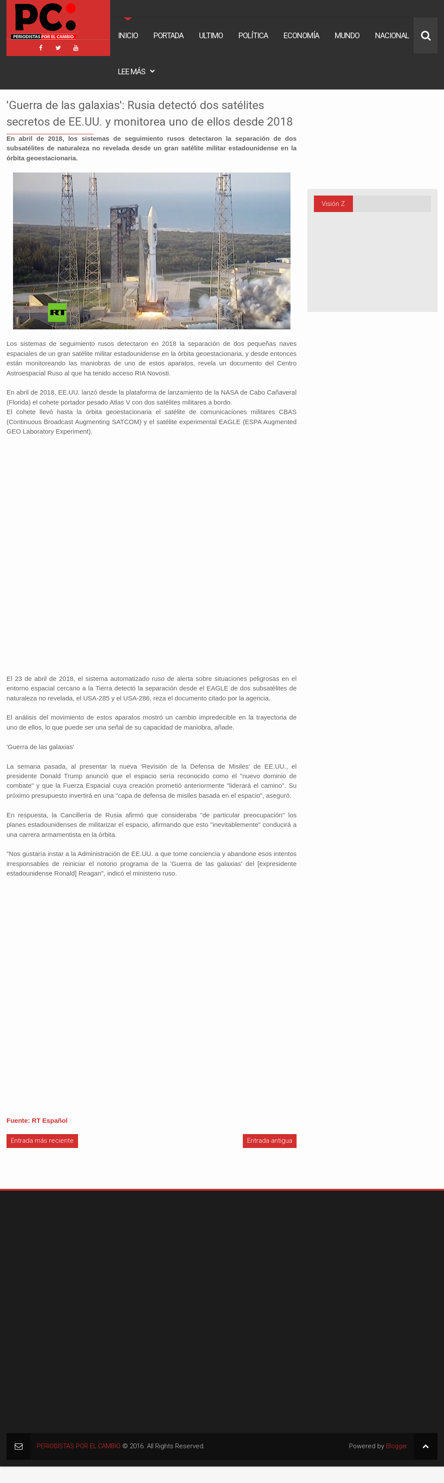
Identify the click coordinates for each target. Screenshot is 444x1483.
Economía (301, 35)
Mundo (347, 35)
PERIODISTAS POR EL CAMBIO (80, 1462)
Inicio (128, 35)
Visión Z (333, 204)
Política (253, 35)
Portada (168, 35)
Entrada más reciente (42, 1157)
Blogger (395, 1462)
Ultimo (211, 35)
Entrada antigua (269, 1157)
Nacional (392, 35)
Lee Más (131, 71)
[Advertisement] (61, 1268)
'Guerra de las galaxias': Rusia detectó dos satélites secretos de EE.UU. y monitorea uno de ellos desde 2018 (150, 121)
